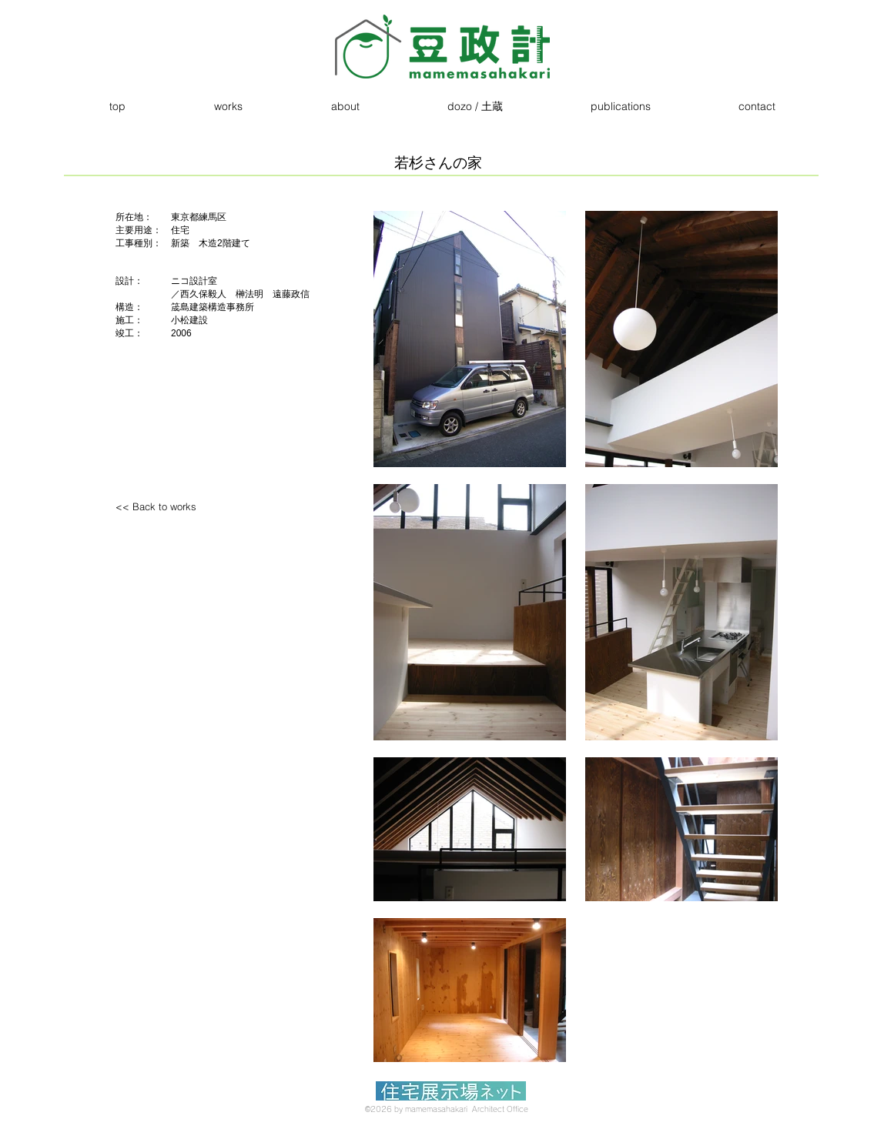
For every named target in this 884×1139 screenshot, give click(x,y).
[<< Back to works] (181, 507)
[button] (227, 107)
